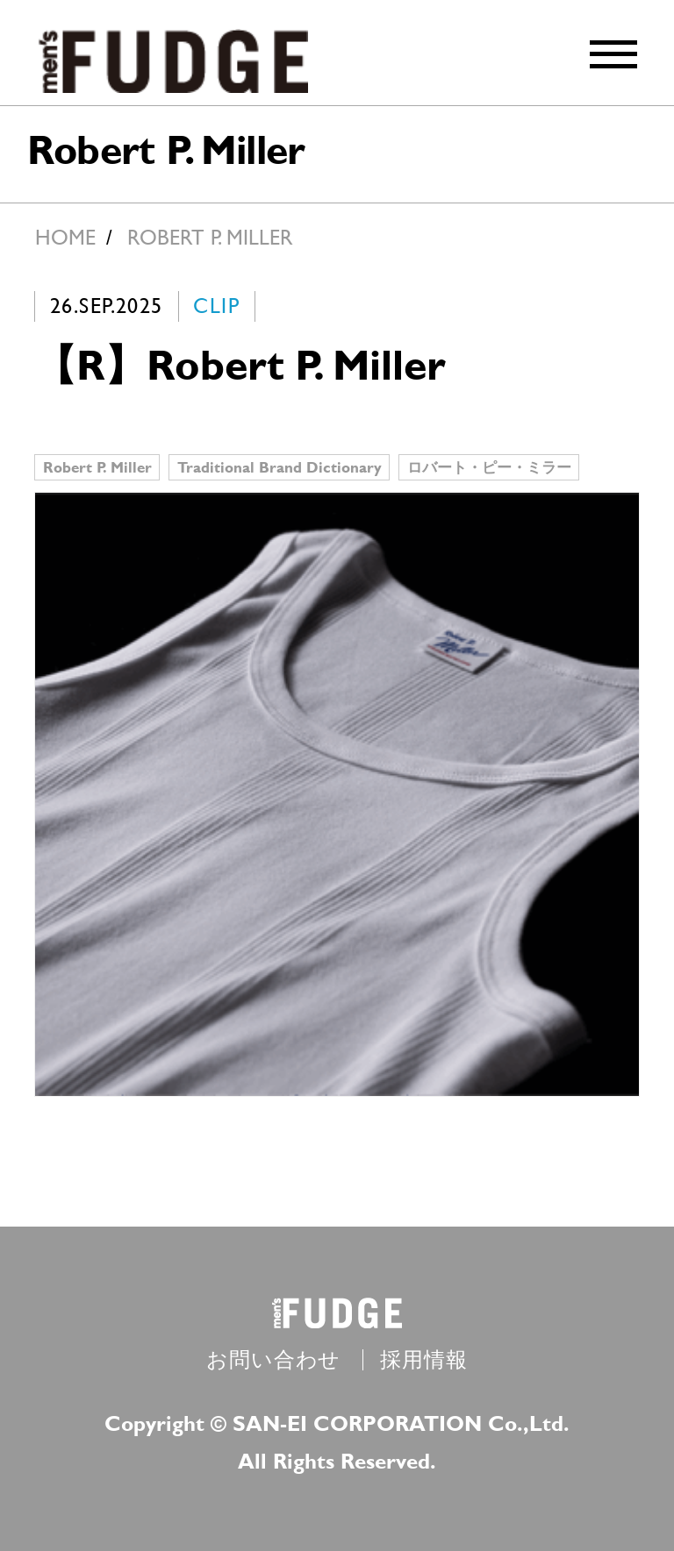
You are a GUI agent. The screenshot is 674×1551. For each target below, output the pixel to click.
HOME (65, 237)
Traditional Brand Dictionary (279, 467)
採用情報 (423, 1359)
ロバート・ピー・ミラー (489, 467)
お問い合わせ (273, 1359)
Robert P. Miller (97, 467)
